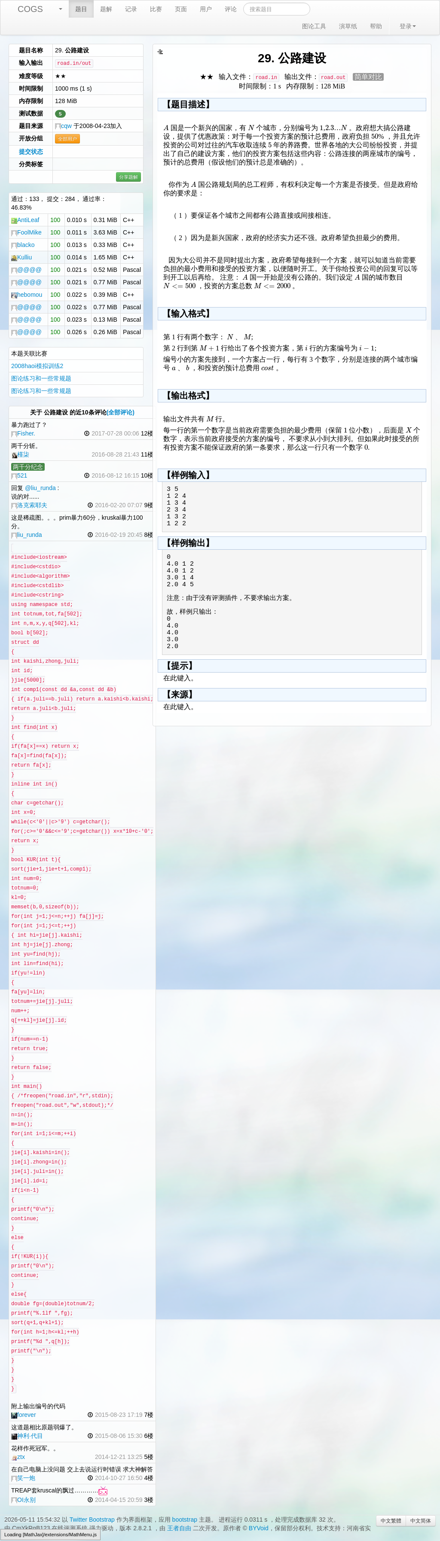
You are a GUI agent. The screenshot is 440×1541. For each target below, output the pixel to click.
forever (23, 1414)
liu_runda (26, 534)
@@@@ (26, 269)
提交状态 (31, 151)
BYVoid (259, 1528)
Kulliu (21, 257)
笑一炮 (23, 1477)
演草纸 (348, 26)
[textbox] (166, 127)
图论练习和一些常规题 (41, 378)
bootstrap (184, 1519)
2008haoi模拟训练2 (37, 365)
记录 (131, 9)
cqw (63, 125)
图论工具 (314, 26)
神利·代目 (27, 1435)
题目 (81, 9)
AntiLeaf (25, 219)
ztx (18, 1456)
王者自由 (179, 1528)
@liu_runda (40, 487)
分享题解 (128, 177)
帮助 (376, 26)
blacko (22, 244)
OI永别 (23, 1499)
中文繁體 (391, 1521)
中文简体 (420, 1521)
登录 (408, 26)
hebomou (26, 294)
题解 (106, 9)
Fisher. (23, 433)
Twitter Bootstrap (92, 1519)
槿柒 (20, 454)
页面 (181, 9)
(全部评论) (120, 412)
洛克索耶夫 (29, 505)
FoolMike (26, 232)
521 (19, 475)
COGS (30, 9)
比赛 (156, 9)
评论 (231, 9)
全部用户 (67, 138)
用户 (206, 9)
